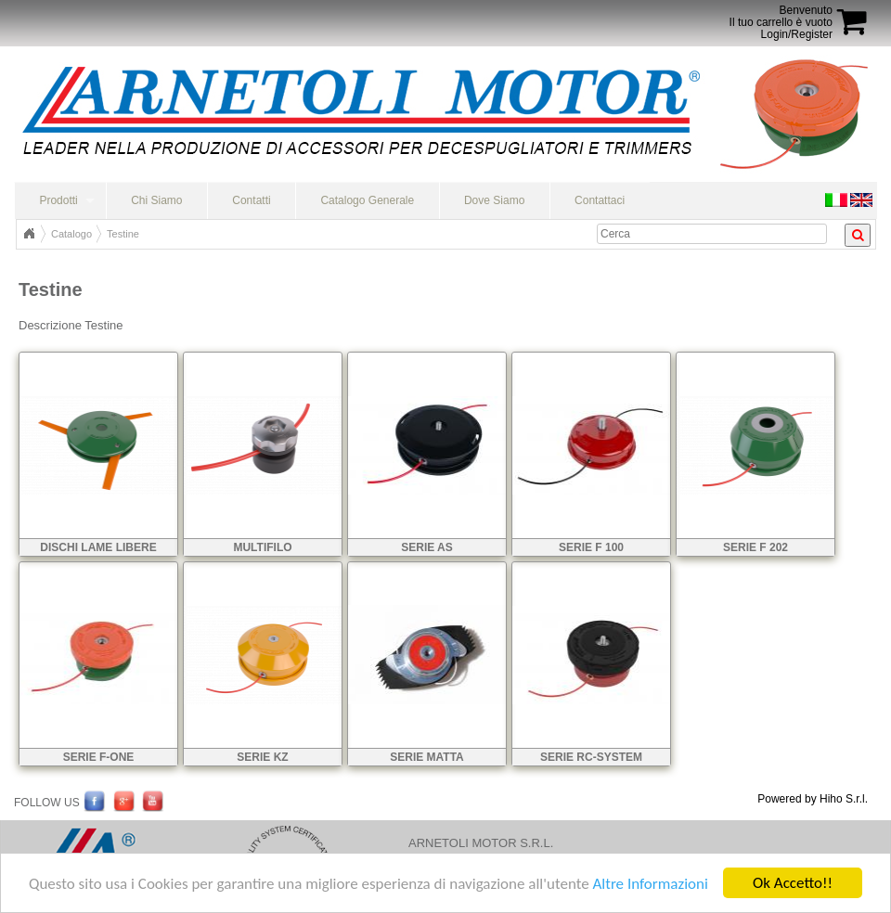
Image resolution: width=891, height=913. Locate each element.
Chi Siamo (156, 200)
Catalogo (71, 233)
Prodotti (58, 200)
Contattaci (600, 200)
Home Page (28, 233)
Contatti (251, 200)
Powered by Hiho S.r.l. (812, 798)
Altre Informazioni (649, 884)
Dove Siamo (494, 200)
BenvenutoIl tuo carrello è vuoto (781, 16)
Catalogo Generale (367, 200)
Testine (123, 233)
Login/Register (797, 34)
